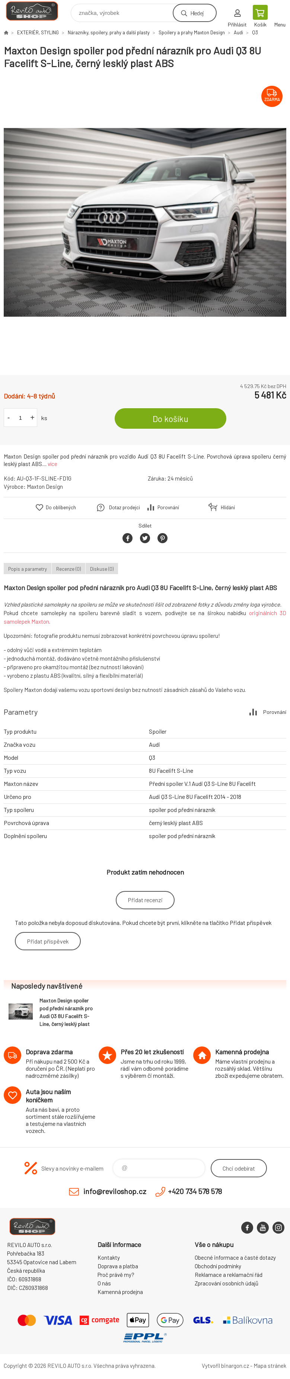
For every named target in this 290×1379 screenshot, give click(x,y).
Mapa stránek (270, 1365)
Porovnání (168, 507)
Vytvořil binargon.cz (225, 1365)
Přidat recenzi (145, 899)
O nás (104, 1283)
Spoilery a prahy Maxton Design (192, 32)
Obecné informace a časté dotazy (235, 1257)
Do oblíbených (61, 507)
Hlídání (228, 507)
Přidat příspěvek (48, 941)
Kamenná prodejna (120, 1291)
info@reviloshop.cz (114, 1191)
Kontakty (109, 1257)
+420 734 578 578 (195, 1191)
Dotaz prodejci (124, 507)
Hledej (197, 12)
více (52, 463)
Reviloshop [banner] (37, 11)
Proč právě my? (116, 1274)
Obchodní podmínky (218, 1266)
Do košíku (170, 418)
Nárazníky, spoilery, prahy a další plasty (109, 32)
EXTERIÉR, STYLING (38, 32)
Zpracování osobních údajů (226, 1283)
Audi (238, 32)
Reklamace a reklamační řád (228, 1274)
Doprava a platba (118, 1266)
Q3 (255, 32)
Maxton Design (45, 486)
